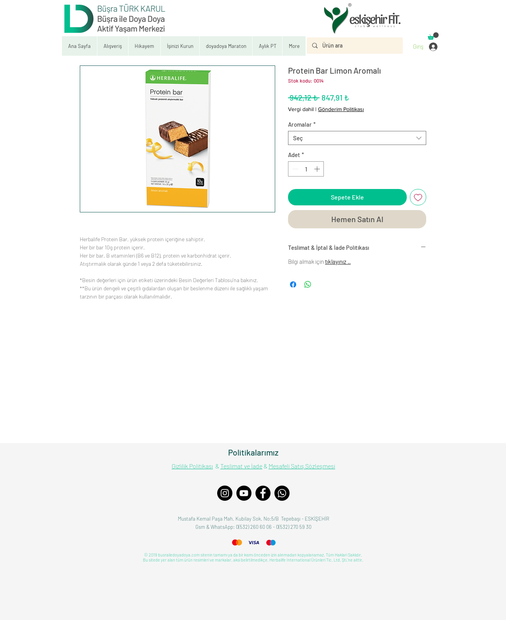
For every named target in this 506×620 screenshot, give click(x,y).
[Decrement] (294, 169)
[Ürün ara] (354, 45)
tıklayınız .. (338, 261)
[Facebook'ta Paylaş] (293, 284)
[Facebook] (263, 493)
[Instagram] (224, 493)
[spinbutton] (306, 169)
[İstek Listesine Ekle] (418, 197)
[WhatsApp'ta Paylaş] (308, 284)
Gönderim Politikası (341, 109)
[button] (179, 46)
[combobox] (357, 138)
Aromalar (302, 124)
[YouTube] (243, 493)
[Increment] (318, 169)
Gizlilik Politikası (192, 466)
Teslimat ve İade (241, 466)
